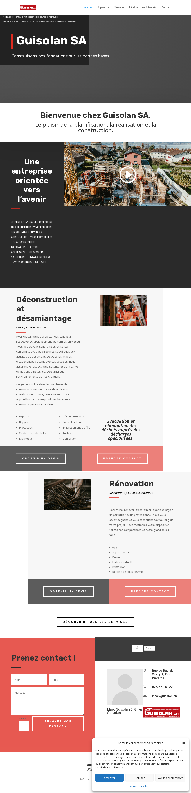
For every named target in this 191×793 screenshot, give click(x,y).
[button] (183, 743)
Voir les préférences (170, 778)
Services (119, 7)
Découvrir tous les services (95, 621)
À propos (103, 7)
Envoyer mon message (58, 724)
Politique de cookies (138, 786)
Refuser (140, 778)
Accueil (88, 7)
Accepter (109, 778)
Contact (166, 7)
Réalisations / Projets (143, 7)
